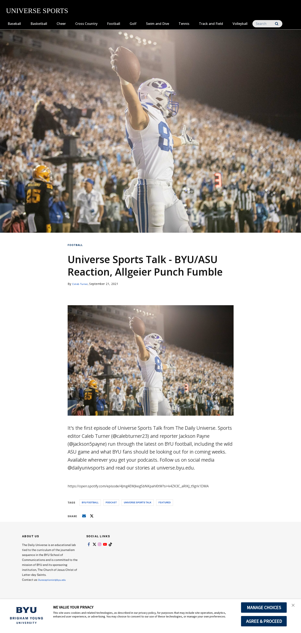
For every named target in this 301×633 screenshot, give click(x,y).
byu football (90, 502)
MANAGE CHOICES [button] (264, 607)
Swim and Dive (157, 23)
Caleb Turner (81, 284)
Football (113, 23)
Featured (164, 502)
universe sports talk (137, 502)
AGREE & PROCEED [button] (264, 621)
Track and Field (211, 23)
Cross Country (86, 23)
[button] (294, 606)
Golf (133, 23)
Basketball (38, 23)
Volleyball (240, 23)
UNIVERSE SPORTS (37, 11)
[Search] (267, 23)
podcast (111, 502)
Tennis (184, 23)
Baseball (14, 23)
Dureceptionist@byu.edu (55, 579)
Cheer (61, 23)
